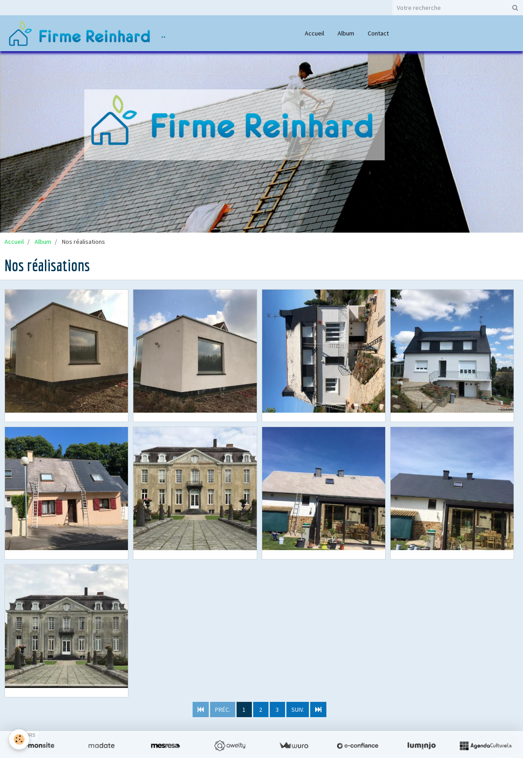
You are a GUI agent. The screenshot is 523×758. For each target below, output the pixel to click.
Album (346, 33)
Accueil (314, 33)
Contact (378, 33)
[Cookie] (19, 739)
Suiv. (297, 709)
